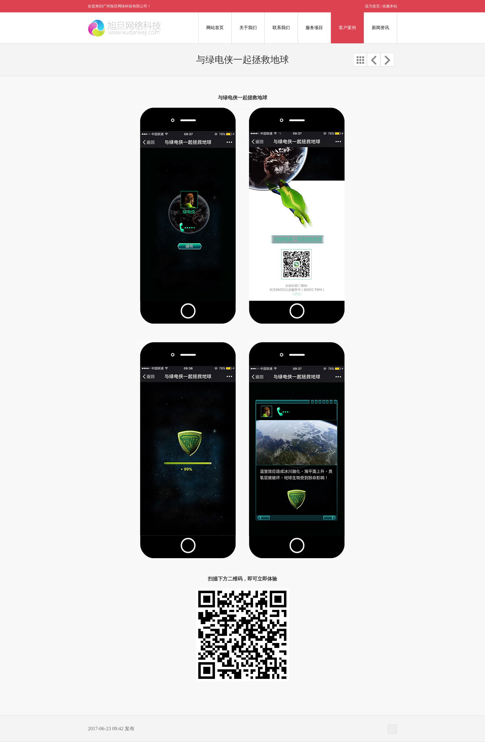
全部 (360, 60)
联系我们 (281, 27)
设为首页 (372, 6)
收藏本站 (389, 6)
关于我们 (248, 27)
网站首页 (215, 27)
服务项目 (314, 27)
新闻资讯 (380, 27)
